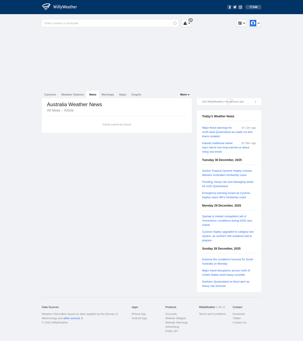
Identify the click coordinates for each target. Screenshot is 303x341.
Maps (122, 94)
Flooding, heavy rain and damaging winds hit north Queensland (228, 184)
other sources (71, 318)
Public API (171, 331)
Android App (139, 318)
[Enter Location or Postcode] (110, 23)
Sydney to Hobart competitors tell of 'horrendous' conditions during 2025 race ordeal (227, 220)
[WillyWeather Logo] (62, 7)
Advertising (172, 326)
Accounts (171, 314)
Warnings (108, 94)
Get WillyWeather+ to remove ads (223, 101)
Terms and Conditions (212, 314)
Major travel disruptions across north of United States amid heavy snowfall (226, 272)
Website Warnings (176, 322)
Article (69, 110)
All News (53, 110)
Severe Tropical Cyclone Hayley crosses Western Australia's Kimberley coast (227, 173)
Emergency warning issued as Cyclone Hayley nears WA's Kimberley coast (226, 195)
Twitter (237, 318)
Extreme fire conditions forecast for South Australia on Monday (227, 261)
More (183, 94)
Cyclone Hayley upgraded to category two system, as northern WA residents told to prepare (228, 236)
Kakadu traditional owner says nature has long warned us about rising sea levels (225, 147)
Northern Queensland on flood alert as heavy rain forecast (225, 283)
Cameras (50, 94)
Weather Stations (72, 94)
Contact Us (239, 322)
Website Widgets (175, 318)
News (92, 94)
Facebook (239, 314)
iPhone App (139, 314)
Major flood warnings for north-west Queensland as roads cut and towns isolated (227, 132)
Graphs (136, 94)
